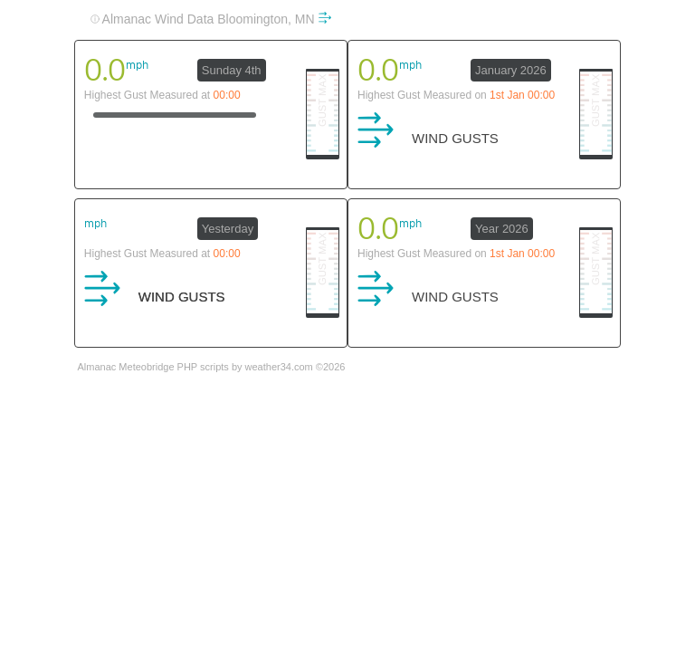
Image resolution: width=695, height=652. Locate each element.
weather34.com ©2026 (295, 366)
